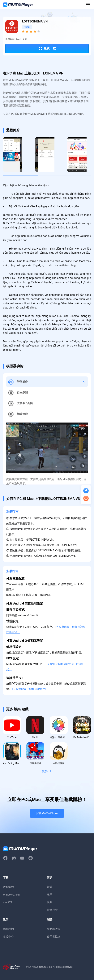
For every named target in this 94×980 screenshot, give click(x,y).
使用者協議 (53, 936)
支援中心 (8, 936)
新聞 (49, 886)
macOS (7, 902)
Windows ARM (11, 894)
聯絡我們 (8, 928)
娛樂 (27, 26)
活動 (49, 902)
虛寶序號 (52, 909)
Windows (8, 886)
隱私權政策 (53, 928)
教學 (49, 894)
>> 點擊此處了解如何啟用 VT (29, 689)
